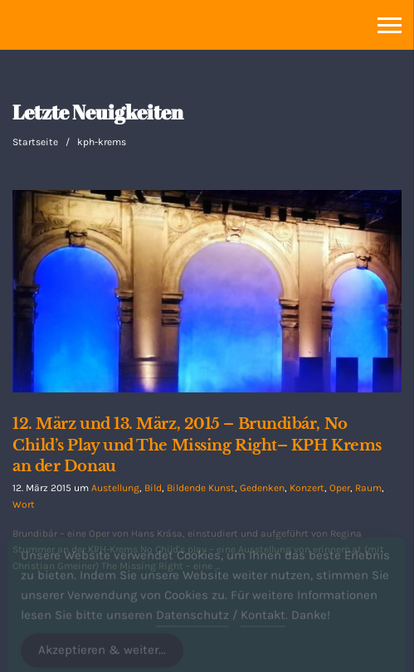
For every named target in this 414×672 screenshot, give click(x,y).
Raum (368, 488)
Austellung (115, 488)
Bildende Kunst (201, 488)
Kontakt (263, 620)
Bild (153, 488)
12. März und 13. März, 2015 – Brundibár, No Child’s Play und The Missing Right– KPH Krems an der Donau (197, 445)
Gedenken (262, 488)
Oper (339, 488)
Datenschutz (192, 620)
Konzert (307, 488)
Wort (23, 504)
